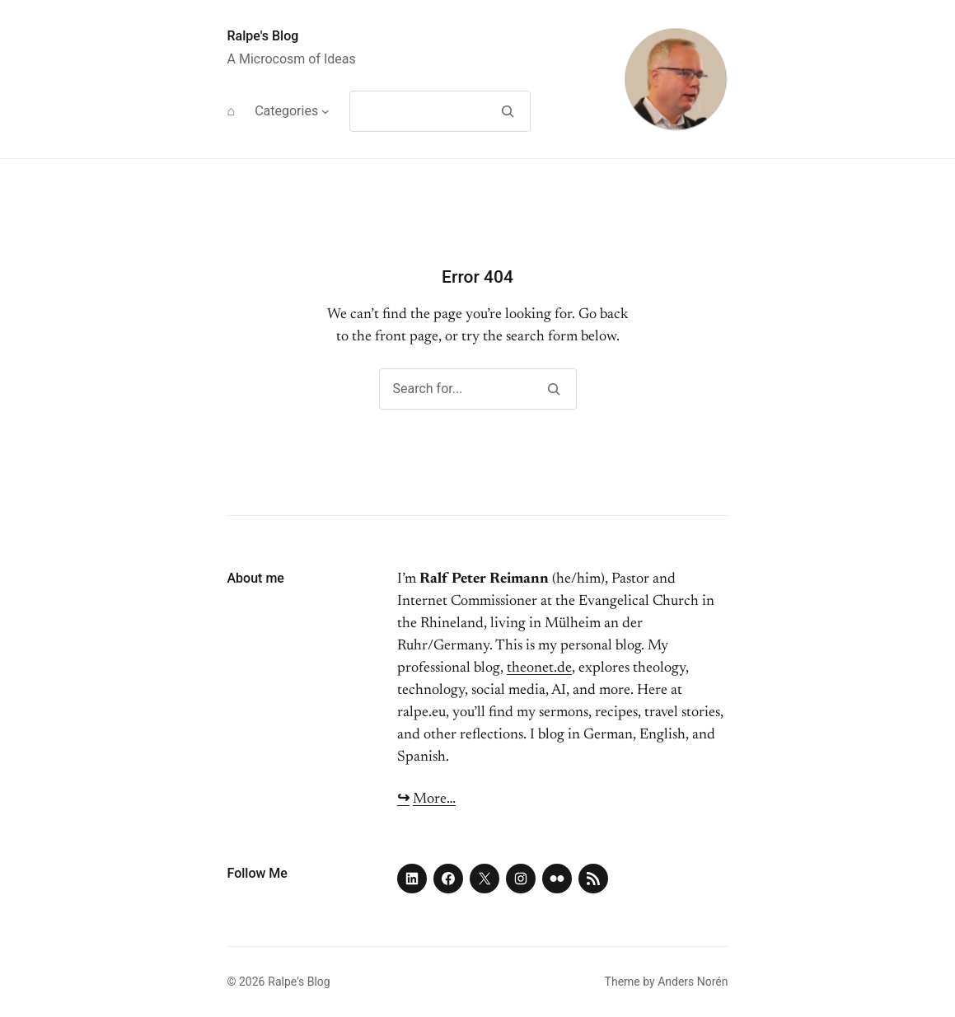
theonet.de (539, 668)
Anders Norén (693, 981)
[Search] (508, 111)
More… (434, 799)
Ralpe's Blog (263, 36)
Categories (286, 111)
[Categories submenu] (325, 111)
